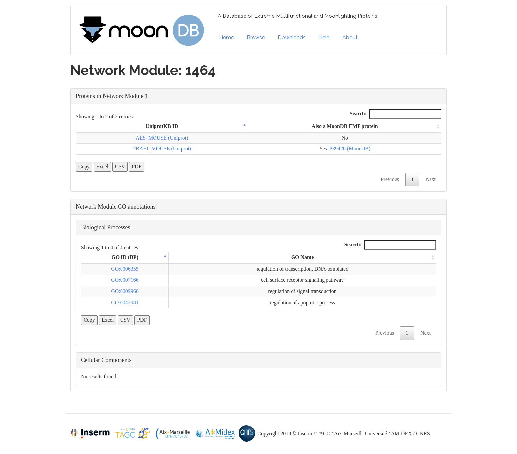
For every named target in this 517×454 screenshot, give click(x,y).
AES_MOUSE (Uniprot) (162, 138)
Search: (395, 114)
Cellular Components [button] (106, 360)
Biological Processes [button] (105, 227)
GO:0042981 (125, 302)
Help (324, 37)
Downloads (292, 37)
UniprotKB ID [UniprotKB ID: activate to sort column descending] (162, 126)
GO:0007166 (125, 280)
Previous (390, 179)
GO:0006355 (125, 269)
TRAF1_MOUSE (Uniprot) (162, 148)
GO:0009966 (125, 291)
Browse (256, 37)
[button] (258, 96)
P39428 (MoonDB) (349, 148)
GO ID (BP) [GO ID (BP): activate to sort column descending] (124, 257)
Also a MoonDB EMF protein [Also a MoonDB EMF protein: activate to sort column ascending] (345, 126)
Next (431, 179)
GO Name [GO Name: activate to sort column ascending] (302, 257)
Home (226, 37)
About (350, 37)
